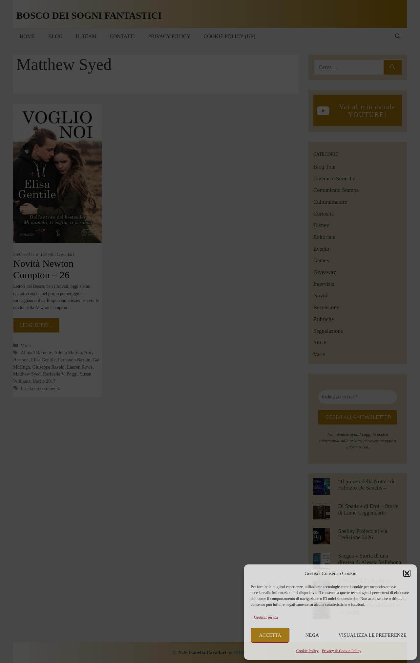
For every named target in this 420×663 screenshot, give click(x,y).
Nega (312, 635)
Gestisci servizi (266, 617)
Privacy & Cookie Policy (341, 651)
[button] (407, 573)
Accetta (270, 635)
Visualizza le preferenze (373, 635)
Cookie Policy (307, 651)
